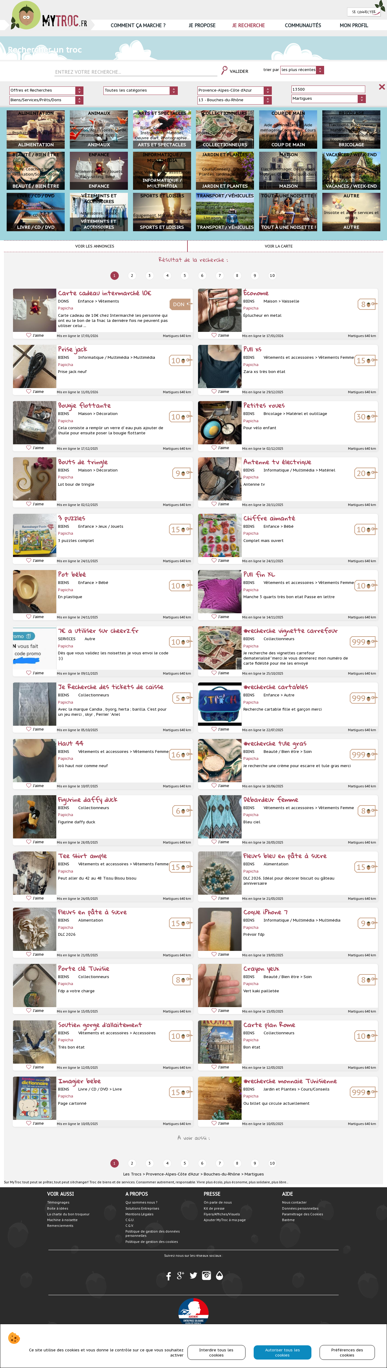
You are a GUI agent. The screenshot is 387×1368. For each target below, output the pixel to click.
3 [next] (149, 275)
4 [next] (167, 275)
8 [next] (237, 275)
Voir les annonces (94, 246)
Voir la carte (279, 246)
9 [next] (255, 275)
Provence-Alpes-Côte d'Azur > (174, 1174)
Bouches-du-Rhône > (223, 1174)
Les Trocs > (134, 1174)
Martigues (254, 1174)
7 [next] (220, 275)
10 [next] (272, 275)
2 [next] (132, 275)
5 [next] (185, 275)
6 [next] (202, 275)
